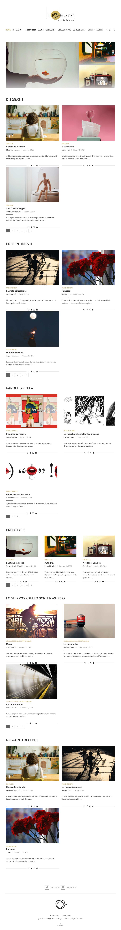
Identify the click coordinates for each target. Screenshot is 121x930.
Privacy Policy (54, 916)
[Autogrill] (97, 53)
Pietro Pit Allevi (50, 567)
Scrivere (50, 30)
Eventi (41, 30)
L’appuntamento (14, 705)
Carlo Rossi (87, 567)
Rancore (66, 291)
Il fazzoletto (68, 147)
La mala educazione (16, 291)
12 (27, 586)
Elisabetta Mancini (12, 150)
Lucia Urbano (69, 438)
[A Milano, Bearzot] (97, 76)
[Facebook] (107, 29)
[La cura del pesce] (42, 65)
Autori (100, 30)
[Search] (114, 29)
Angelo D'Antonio (12, 356)
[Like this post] (28, 165)
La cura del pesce (15, 564)
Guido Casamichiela (13, 212)
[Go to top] (60, 927)
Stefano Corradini (70, 648)
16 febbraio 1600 (14, 353)
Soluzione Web (78, 920)
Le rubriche (78, 30)
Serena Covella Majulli (14, 567)
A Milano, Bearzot (92, 564)
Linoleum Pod (64, 30)
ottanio (64, 295)
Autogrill (49, 564)
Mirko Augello (11, 438)
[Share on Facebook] (31, 165)
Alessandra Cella (12, 498)
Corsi (90, 30)
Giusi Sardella (11, 648)
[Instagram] (109, 29)
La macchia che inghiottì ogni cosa (81, 434)
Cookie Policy (67, 916)
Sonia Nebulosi (11, 709)
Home (8, 30)
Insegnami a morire (16, 434)
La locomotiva (71, 645)
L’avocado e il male (15, 147)
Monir (9, 645)
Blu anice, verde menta (18, 495)
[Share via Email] (37, 165)
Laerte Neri (66, 150)
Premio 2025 (30, 30)
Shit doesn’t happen (16, 208)
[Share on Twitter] (34, 165)
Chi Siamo (17, 30)
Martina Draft (11, 295)
